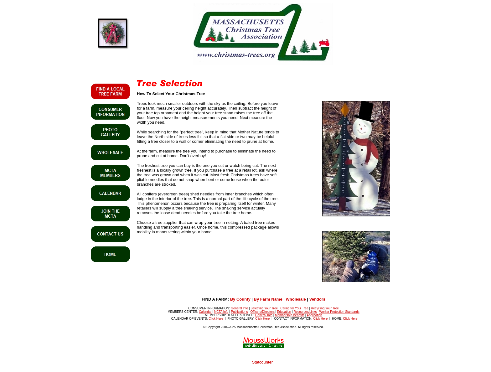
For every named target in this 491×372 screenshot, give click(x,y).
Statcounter (262, 362)
